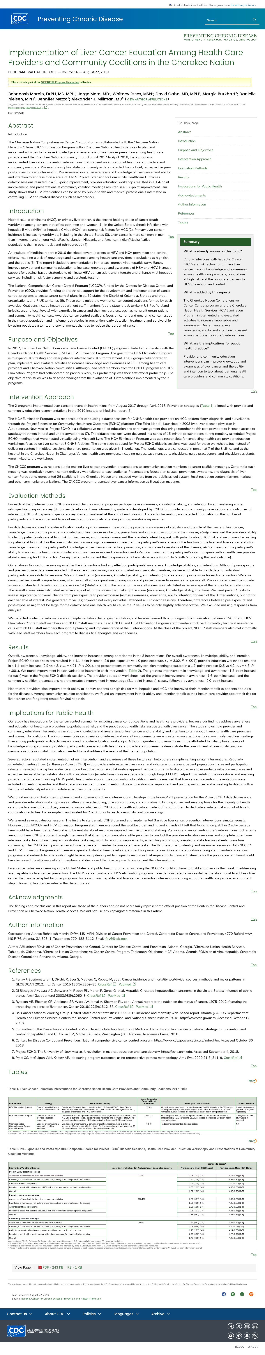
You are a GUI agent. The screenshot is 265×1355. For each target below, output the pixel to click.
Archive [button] (160, 1314)
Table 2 (134, 670)
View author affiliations (147, 99)
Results (183, 177)
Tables (183, 223)
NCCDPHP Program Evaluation (60, 82)
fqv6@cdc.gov (115, 938)
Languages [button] (126, 1314)
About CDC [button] (57, 1314)
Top (171, 237)
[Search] (228, 20)
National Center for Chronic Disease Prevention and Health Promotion (61, 1298)
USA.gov (253, 1347)
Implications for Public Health (200, 186)
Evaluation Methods (193, 168)
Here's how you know (244, 5)
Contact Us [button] (20, 1314)
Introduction (187, 141)
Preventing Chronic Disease (80, 19)
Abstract (184, 132)
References (186, 213)
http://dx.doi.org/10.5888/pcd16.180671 (27, 108)
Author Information (192, 204)
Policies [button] (92, 1314)
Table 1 (207, 405)
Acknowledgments (192, 195)
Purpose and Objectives (195, 150)
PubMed (127, 984)
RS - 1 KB (74, 1267)
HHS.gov (239, 1347)
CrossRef (107, 984)
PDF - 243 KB (50, 1267)
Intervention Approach (194, 159)
